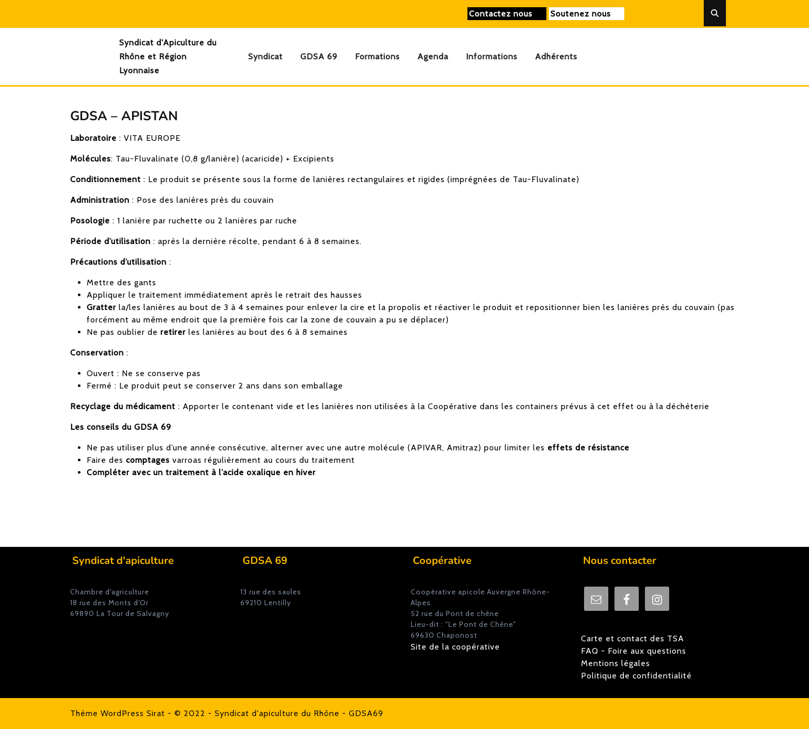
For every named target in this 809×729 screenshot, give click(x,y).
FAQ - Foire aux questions (633, 651)
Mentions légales (615, 663)
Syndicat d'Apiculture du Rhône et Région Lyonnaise (168, 56)
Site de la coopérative (455, 647)
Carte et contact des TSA (632, 638)
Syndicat (265, 56)
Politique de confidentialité (636, 676)
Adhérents (556, 56)
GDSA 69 (318, 56)
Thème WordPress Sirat (117, 713)
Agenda (432, 56)
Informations (491, 56)
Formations (377, 56)
